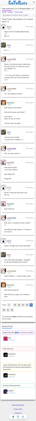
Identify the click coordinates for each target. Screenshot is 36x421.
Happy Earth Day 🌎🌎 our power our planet (18, 332)
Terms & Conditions (18, 405)
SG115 (9, 27)
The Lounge (19, 12)
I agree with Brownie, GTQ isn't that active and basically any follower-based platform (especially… (17, 367)
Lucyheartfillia (11, 59)
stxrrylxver (12, 354)
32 (12, 310)
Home (4, 12)
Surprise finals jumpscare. (12, 385)
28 (27, 305)
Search (18, 417)
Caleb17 (11, 391)
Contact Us (18, 413)
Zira (9, 338)
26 (19, 305)
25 (15, 305)
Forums (10, 12)
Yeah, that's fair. (8, 349)
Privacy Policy (18, 409)
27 (23, 305)
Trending (22, 417)
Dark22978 (10, 102)
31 (8, 310)
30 (4, 310)
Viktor (9, 45)
